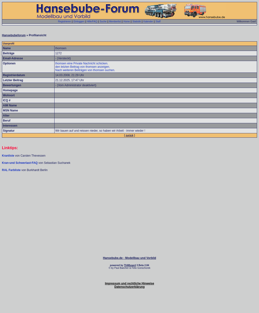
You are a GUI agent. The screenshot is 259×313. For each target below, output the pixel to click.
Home (126, 21)
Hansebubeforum (14, 35)
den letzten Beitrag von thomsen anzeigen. (82, 66)
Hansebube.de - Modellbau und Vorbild (129, 258)
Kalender (148, 21)
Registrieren (64, 21)
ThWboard (130, 265)
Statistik (136, 21)
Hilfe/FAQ (92, 21)
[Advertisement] (129, 186)
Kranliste (8, 155)
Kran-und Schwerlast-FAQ (20, 163)
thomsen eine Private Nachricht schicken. (81, 63)
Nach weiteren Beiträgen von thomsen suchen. (85, 70)
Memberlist (115, 21)
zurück (129, 135)
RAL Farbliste (11, 170)
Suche (103, 21)
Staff (158, 21)
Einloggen (79, 21)
